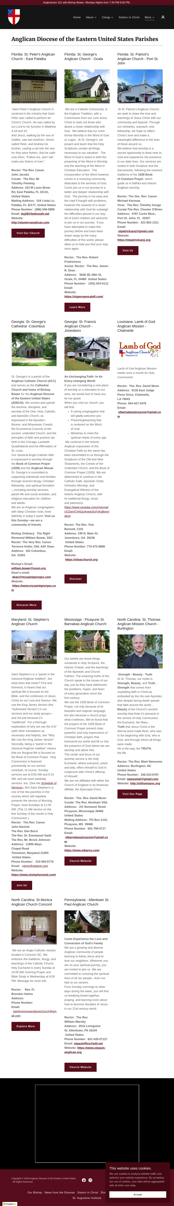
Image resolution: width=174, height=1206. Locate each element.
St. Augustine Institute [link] (87, 1198)
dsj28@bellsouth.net (35, 213)
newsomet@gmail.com (142, 779)
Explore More (26, 1026)
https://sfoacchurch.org (81, 559)
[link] (14, 16)
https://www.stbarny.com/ (82, 850)
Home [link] (77, 17)
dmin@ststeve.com (35, 866)
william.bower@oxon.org (28, 568)
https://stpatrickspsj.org (134, 240)
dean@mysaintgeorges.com (31, 577)
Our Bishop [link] (34, 1192)
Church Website (81, 861)
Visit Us (128, 250)
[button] (91, 18)
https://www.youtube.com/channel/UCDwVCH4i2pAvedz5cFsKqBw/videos (86, 512)
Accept (138, 1194)
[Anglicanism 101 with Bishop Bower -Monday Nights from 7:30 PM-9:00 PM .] (87, 3)
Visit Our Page (132, 794)
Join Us (22, 885)
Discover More (27, 605)
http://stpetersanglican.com (30, 222)
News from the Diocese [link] (60, 1192)
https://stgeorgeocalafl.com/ (83, 296)
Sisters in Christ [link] (129, 17)
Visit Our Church (28, 233)
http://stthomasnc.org (145, 783)
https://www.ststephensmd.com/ (33, 874)
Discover (76, 579)
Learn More (77, 307)
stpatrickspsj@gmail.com (135, 231)
